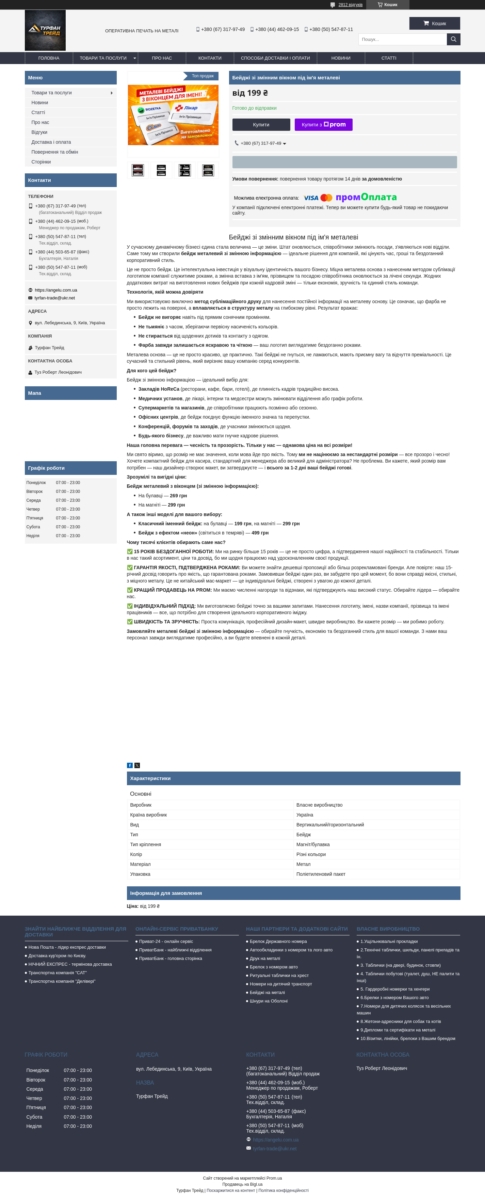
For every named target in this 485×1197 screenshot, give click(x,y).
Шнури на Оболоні (269, 1001)
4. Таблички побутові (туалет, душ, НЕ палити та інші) (408, 977)
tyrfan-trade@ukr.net (55, 297)
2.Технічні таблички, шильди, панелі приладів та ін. (408, 953)
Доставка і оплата (51, 142)
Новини (341, 58)
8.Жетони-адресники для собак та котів (400, 1021)
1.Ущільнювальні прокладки (389, 941)
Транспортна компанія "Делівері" (62, 981)
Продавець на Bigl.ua (242, 1184)
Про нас (162, 58)
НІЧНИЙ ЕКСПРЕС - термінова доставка (70, 964)
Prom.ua (274, 1178)
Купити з (324, 125)
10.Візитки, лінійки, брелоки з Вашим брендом (407, 1038)
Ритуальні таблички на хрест (279, 975)
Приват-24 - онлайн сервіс (166, 941)
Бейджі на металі (267, 992)
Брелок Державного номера (278, 941)
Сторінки (41, 162)
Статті (389, 58)
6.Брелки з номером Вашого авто (394, 997)
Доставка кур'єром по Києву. (57, 955)
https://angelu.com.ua (56, 290)
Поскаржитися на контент (231, 1190)
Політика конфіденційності (283, 1190)
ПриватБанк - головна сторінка (170, 958)
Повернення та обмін (55, 152)
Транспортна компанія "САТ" (58, 972)
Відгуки (40, 132)
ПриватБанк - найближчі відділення (175, 949)
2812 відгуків (351, 4)
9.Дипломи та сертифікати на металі (397, 1029)
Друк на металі (265, 958)
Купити (261, 124)
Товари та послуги (103, 58)
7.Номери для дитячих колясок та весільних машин (404, 1009)
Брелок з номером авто (274, 966)
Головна (49, 58)
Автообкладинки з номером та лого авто (291, 949)
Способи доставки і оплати (275, 58)
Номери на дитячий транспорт (281, 983)
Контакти (210, 58)
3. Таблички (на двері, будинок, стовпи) (400, 965)
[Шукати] (453, 39)
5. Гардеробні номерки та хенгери (395, 989)
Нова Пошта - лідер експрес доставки (67, 947)
